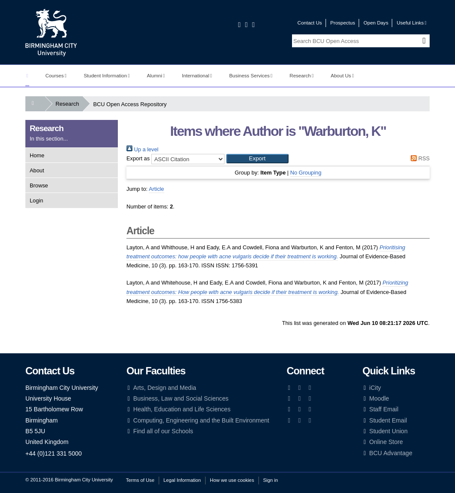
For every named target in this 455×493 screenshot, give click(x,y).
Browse (39, 185)
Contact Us (310, 22)
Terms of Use (140, 480)
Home (37, 155)
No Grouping (306, 172)
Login (36, 200)
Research (301, 75)
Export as (138, 158)
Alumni (156, 75)
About (37, 170)
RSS (419, 158)
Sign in (270, 480)
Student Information (107, 75)
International (197, 75)
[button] (257, 158)
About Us (342, 75)
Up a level (142, 149)
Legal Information (182, 480)
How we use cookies (232, 480)
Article (156, 189)
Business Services (251, 75)
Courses (55, 75)
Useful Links (411, 22)
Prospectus (342, 22)
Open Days (375, 22)
